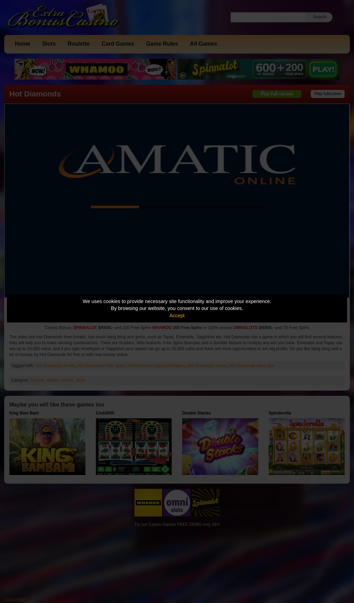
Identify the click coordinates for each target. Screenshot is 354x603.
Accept (177, 315)
